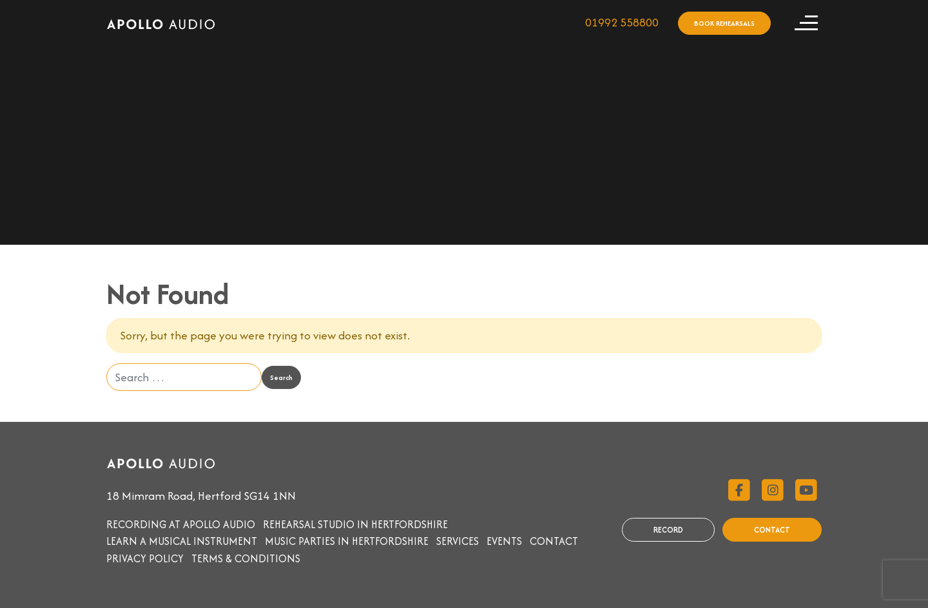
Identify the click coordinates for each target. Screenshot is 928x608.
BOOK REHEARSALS (724, 23)
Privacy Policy (145, 558)
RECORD (668, 529)
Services (457, 541)
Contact (554, 541)
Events (504, 541)
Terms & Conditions (245, 558)
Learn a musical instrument (181, 541)
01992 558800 (622, 22)
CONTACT (772, 529)
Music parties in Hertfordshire (347, 541)
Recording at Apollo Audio (180, 524)
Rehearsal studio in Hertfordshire (355, 524)
